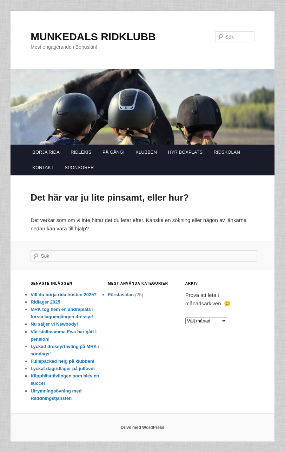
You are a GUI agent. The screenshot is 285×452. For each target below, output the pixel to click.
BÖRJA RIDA (45, 152)
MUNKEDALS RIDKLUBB (93, 36)
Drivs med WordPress (143, 427)
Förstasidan (121, 294)
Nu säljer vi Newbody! (54, 324)
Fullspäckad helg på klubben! (62, 361)
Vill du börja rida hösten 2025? (64, 294)
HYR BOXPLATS (185, 152)
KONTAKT (42, 167)
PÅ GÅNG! (113, 152)
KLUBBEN (146, 152)
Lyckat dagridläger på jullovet (63, 368)
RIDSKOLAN (227, 152)
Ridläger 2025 (45, 302)
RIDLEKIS (81, 152)
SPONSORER (79, 167)
